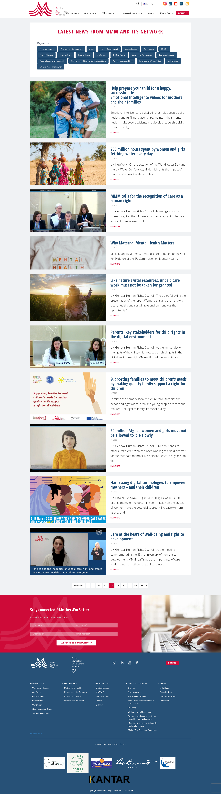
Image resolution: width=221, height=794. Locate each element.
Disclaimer (128, 790)
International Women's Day (150, 61)
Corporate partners (168, 696)
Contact (75, 658)
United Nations (102, 688)
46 (135, 585)
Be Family (132, 707)
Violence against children (122, 61)
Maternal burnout (47, 49)
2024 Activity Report (41, 713)
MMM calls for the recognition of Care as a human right (147, 198)
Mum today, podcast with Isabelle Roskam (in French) (142, 724)
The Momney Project (137, 696)
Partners (75, 666)
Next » (144, 585)
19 (117, 585)
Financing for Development (71, 49)
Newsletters (76, 661)
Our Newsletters (135, 692)
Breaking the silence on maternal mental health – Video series (142, 717)
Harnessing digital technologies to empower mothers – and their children (148, 484)
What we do (91, 13)
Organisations (166, 692)
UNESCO (100, 692)
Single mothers (65, 55)
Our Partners (37, 700)
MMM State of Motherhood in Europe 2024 (141, 702)
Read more (115, 133)
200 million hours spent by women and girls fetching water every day (148, 151)
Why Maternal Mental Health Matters (142, 243)
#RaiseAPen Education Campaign (142, 730)
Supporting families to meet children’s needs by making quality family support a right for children (149, 383)
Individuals (164, 688)
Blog (73, 669)
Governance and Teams (42, 709)
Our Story (36, 692)
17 (105, 585)
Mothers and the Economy (75, 692)
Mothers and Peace (72, 696)
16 (99, 585)
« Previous (78, 585)
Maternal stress (131, 49)
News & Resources (132, 13)
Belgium (99, 705)
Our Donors (37, 705)
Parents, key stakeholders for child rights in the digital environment (148, 334)
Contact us (164, 700)
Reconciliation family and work (52, 61)
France (99, 700)
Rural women (149, 49)
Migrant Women (46, 55)
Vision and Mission (40, 688)
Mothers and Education (74, 700)
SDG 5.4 (164, 49)
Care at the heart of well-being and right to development (147, 536)
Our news (132, 688)
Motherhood (173, 61)
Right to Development (109, 49)
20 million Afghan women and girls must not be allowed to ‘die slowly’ (148, 433)
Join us (151, 13)
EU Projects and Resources (139, 712)
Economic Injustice (166, 55)
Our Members (38, 696)
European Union (103, 696)
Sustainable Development (142, 55)
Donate (172, 663)
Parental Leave (84, 55)
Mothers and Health (72, 688)
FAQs (73, 672)
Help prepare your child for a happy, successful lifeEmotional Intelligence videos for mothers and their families (146, 95)
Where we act (110, 13)
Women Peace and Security (51, 67)
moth (91, 49)
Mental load (101, 55)
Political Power (119, 55)
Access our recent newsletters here (49, 617)
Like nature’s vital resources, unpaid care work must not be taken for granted (145, 282)
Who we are (72, 13)
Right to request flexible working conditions (88, 61)
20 (124, 585)
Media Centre (167, 13)
